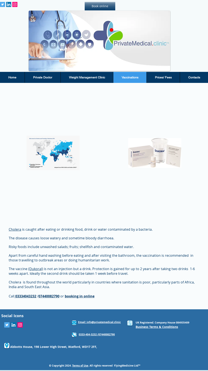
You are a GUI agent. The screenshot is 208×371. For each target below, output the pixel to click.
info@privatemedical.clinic (104, 322)
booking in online (79, 296)
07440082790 (48, 296)
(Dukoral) (35, 268)
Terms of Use (80, 365)
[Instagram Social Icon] (14, 4)
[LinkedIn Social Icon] (8, 4)
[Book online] (100, 6)
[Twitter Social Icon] (2, 4)
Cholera (15, 229)
